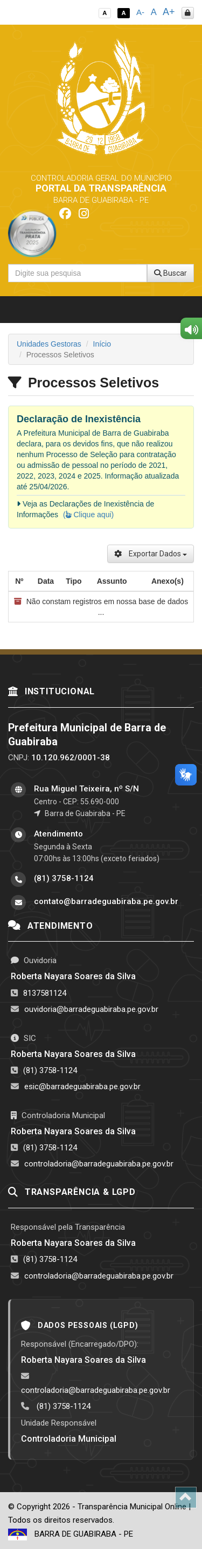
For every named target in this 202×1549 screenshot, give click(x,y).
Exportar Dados (150, 553)
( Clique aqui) (88, 514)
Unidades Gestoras (49, 344)
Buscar (170, 273)
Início (102, 344)
